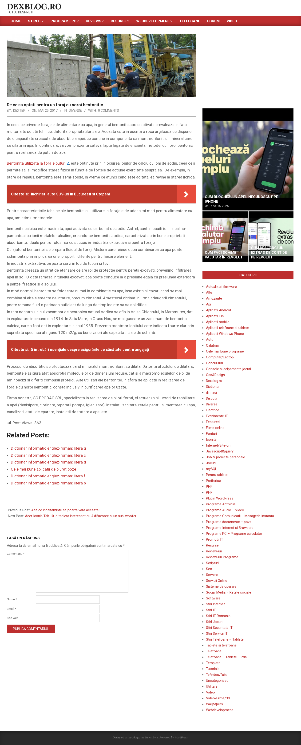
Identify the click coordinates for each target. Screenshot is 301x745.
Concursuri (214, 363)
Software (213, 598)
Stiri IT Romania (218, 616)
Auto (210, 339)
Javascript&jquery (220, 451)
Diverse (75, 110)
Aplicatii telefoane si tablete (227, 328)
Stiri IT (211, 610)
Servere (212, 575)
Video (210, 692)
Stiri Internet (215, 604)
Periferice (213, 481)
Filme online (215, 428)
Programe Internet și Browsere (229, 528)
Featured (213, 422)
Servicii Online (216, 581)
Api (208, 304)
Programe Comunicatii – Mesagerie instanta (240, 516)
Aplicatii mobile (217, 322)
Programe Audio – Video (225, 510)
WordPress (181, 737)
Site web (13, 618)
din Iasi (211, 392)
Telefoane (214, 651)
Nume (12, 599)
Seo (209, 569)
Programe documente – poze (229, 522)
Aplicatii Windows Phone (225, 334)
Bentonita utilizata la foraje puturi (38, 163)
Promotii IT (214, 539)
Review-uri (214, 551)
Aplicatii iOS (215, 316)
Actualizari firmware (221, 287)
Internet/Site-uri (218, 445)
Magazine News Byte (145, 737)
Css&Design (215, 375)
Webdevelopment (219, 710)
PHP (209, 486)
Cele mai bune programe (225, 351)
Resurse (212, 545)
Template (213, 663)
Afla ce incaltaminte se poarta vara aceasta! (65, 510)
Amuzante (214, 298)
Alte (209, 292)
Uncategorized (217, 680)
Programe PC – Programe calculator (234, 533)
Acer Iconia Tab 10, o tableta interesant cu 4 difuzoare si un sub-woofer (80, 516)
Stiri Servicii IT (217, 633)
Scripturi (212, 563)
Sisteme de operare (221, 586)
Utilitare (212, 686)
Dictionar (213, 386)
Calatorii (212, 345)
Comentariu (15, 553)
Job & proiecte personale (225, 457)
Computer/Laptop (220, 357)
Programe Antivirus (221, 504)
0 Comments (108, 110)
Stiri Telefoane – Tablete (225, 639)
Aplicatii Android (218, 310)
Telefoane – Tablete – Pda (226, 657)
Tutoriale (212, 669)
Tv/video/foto (216, 675)
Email (11, 608)
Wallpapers (214, 704)
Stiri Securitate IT (219, 628)
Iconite (211, 439)
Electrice (212, 410)
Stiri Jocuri (214, 622)
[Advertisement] (247, 67)
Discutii (211, 398)
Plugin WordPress (219, 498)
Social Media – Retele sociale (228, 592)
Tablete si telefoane (221, 645)
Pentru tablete (217, 475)
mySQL (211, 469)
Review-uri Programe (222, 557)
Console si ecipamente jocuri (228, 369)
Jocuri (211, 463)
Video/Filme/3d (218, 698)
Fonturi (211, 434)
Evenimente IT (217, 416)
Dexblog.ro (214, 381)
